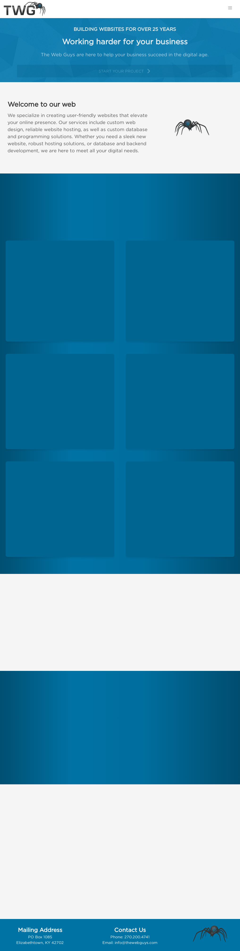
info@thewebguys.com (136, 942)
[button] (230, 8)
